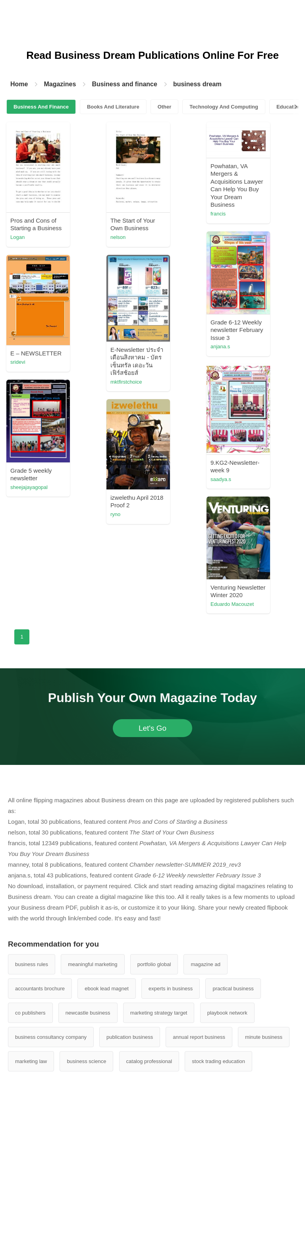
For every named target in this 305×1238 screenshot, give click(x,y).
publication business (129, 1037)
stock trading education (218, 1061)
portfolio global (154, 964)
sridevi (17, 362)
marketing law (31, 1061)
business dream (197, 84)
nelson (117, 237)
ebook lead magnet (107, 989)
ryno (115, 514)
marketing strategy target (158, 1013)
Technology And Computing (223, 107)
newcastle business (88, 1013)
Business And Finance (41, 107)
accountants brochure (40, 989)
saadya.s (220, 479)
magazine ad (205, 964)
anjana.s (220, 346)
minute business (263, 1037)
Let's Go (152, 728)
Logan (17, 237)
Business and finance (124, 84)
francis (218, 214)
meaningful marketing (92, 964)
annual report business (199, 1037)
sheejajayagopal (29, 487)
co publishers (30, 1013)
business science (86, 1061)
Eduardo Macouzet (232, 604)
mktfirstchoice (126, 382)
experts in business (171, 989)
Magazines (60, 84)
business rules (31, 964)
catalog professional (149, 1061)
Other (165, 107)
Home (19, 84)
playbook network (227, 1013)
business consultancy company (51, 1037)
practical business (232, 989)
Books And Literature (113, 107)
